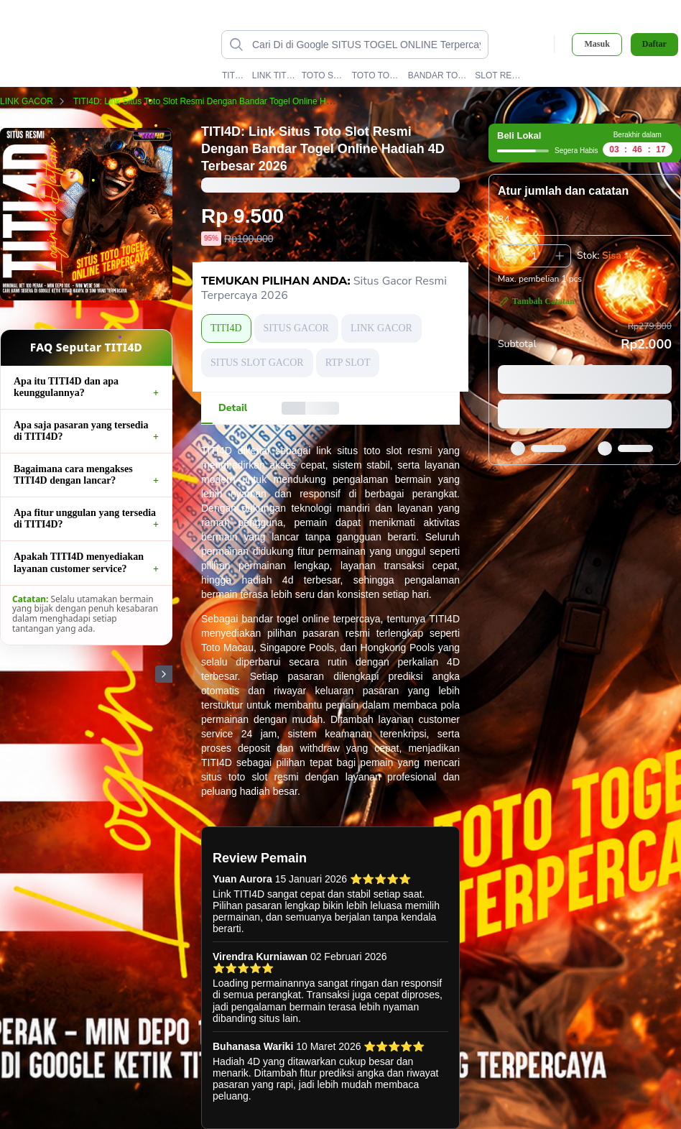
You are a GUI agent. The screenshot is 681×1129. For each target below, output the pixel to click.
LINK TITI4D (273, 75)
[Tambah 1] (559, 255)
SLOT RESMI (498, 75)
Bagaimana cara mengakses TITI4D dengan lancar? (73, 475)
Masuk (596, 44)
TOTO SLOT (324, 75)
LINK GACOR (35, 101)
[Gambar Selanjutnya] (163, 674)
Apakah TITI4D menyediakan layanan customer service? (79, 562)
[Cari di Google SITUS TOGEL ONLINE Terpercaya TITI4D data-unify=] (366, 44)
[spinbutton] (534, 256)
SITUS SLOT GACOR (257, 362)
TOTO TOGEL (377, 75)
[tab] (232, 408)
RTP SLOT (348, 362)
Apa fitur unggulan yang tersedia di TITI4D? (85, 518)
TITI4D (234, 75)
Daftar (654, 44)
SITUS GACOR (296, 328)
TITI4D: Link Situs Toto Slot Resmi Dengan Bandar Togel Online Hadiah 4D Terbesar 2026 (254, 101)
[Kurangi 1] (509, 255)
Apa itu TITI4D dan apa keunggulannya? (66, 387)
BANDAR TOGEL (438, 75)
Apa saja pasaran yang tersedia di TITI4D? (81, 431)
